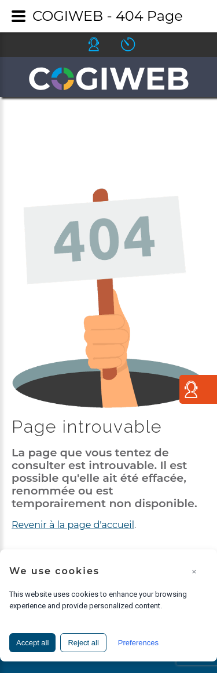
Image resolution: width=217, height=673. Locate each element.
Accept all (32, 642)
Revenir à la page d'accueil (73, 524)
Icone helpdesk (104, 44)
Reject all (83, 642)
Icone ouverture (138, 44)
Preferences (138, 642)
